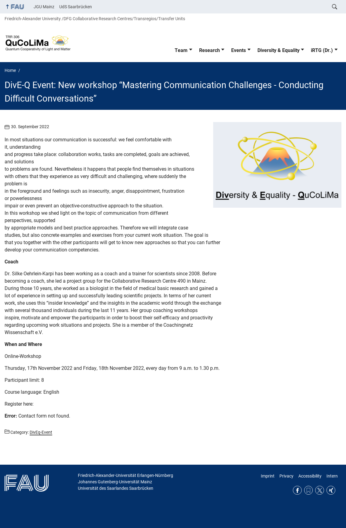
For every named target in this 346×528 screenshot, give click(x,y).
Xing (330, 490)
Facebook (297, 490)
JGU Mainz (44, 6)
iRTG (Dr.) (322, 50)
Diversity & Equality (278, 50)
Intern (332, 476)
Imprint (268, 476)
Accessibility (310, 476)
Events (238, 50)
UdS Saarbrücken (75, 6)
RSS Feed (308, 490)
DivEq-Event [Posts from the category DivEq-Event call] (41, 432)
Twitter (319, 490)
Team (181, 50)
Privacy (286, 476)
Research (209, 50)
